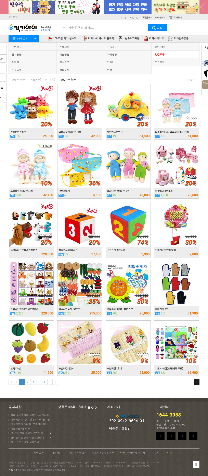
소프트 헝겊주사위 (116, 250)
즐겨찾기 (13, 16)
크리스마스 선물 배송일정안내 (30, 437)
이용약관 (56, 452)
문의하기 (169, 452)
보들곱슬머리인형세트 (69, 131)
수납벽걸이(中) (65, 368)
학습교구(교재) (42, 79)
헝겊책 (15, 62)
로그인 (123, 17)
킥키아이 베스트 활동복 (98, 38)
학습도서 (64, 69)
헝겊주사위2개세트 (68, 250)
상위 (191, 79)
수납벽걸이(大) (114, 368)
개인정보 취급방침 (76, 452)
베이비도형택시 (114, 131)
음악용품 (17, 54)
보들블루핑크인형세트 (21, 190)
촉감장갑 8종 (161, 309)
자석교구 (64, 62)
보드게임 (160, 62)
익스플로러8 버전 (19, 428)
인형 (109, 69)
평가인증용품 (178, 38)
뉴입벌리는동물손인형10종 (23, 250)
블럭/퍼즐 (160, 46)
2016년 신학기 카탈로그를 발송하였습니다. (30, 433)
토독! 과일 (15, 368)
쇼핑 (18, 79)
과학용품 (112, 54)
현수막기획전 (129, 38)
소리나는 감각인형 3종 (118, 190)
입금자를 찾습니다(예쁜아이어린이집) (30, 419)
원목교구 (112, 46)
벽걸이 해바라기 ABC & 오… (121, 309)
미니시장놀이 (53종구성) (70, 309)
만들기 (111, 62)
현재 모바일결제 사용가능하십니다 (29, 415)
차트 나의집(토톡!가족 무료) (169, 368)
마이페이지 (160, 17)
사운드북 (17, 69)
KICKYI (30, 28)
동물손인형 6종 (18, 131)
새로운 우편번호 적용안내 (24, 442)
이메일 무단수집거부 (102, 452)
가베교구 (17, 46)
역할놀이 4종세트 (163, 190)
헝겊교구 (160, 54)
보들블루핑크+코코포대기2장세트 (172, 131)
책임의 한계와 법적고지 (132, 452)
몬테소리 (64, 46)
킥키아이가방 (154, 38)
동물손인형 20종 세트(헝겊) (24, 309)
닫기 (201, 7)
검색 (158, 27)
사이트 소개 (40, 452)
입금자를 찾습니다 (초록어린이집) (28, 424)
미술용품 (64, 54)
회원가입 (134, 17)
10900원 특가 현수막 (62, 38)
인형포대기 (64, 190)
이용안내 (155, 452)
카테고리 (22, 38)
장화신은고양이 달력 (165, 250)
